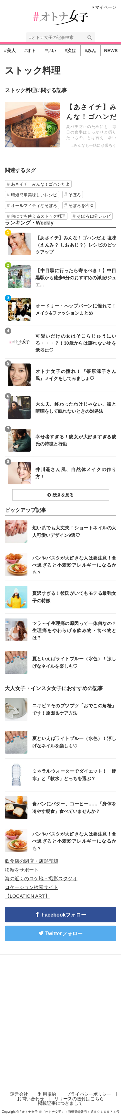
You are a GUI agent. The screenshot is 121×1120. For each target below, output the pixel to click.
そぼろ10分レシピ (94, 216)
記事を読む (60, 125)
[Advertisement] (60, 1021)
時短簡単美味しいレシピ (34, 194)
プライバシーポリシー (88, 1094)
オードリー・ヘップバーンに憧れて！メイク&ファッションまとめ (75, 309)
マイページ (104, 7)
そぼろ (74, 194)
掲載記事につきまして (60, 1103)
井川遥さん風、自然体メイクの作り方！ (75, 473)
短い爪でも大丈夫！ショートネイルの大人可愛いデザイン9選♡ (74, 531)
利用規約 (47, 1094)
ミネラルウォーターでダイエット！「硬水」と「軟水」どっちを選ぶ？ (74, 774)
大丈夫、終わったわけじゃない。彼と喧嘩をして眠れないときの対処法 (75, 407)
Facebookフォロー (64, 915)
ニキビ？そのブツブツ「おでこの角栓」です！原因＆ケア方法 (74, 709)
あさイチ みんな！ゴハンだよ (40, 184)
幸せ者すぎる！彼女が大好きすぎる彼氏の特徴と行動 (75, 440)
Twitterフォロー (63, 933)
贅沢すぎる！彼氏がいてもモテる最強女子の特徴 (74, 597)
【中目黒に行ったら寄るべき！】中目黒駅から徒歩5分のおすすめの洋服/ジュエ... (75, 277)
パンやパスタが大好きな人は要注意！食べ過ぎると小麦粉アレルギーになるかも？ (74, 564)
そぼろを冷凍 (81, 205)
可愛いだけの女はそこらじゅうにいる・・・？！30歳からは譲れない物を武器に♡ (75, 342)
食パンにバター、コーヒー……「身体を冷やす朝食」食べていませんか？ (74, 807)
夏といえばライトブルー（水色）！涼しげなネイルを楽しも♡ (74, 662)
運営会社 (19, 1094)
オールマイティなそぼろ (34, 205)
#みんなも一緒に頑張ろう (93, 145)
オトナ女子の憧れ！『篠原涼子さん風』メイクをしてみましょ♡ (75, 375)
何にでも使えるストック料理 (38, 216)
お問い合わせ (30, 1098)
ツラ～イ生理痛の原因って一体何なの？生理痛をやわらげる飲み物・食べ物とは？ (74, 630)
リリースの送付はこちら (79, 1098)
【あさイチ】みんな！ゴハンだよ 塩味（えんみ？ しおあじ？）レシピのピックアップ (75, 244)
